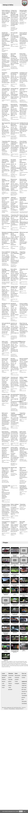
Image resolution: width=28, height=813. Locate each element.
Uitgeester (24, 685)
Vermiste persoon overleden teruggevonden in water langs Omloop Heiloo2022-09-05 (15, 574)
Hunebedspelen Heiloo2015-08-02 (24, 642)
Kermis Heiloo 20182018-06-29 (15, 623)
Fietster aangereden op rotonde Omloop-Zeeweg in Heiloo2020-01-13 (6, 614)
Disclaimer (6, 708)
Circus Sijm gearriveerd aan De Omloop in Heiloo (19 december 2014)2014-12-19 (15, 651)
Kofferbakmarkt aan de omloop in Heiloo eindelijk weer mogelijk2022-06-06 (15, 584)
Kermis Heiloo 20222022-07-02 (24, 573)
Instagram (17, 683)
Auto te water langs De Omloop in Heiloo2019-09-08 (15, 613)
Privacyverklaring (12, 708)
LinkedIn (16, 679)
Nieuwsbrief (17, 675)
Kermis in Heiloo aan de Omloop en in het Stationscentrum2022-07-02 (6, 584)
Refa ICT (21, 708)
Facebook (17, 677)
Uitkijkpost (24, 683)
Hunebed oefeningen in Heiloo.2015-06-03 (6, 650)
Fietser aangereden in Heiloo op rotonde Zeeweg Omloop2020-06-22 (24, 604)
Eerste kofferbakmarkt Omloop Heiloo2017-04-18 (24, 632)
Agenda (3, 677)
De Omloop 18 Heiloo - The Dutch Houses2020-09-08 (15, 604)
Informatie (24, 675)
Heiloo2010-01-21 (24, 650)
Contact (23, 677)
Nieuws (3, 681)
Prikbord (4, 679)
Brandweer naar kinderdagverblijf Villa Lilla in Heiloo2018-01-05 (6, 633)
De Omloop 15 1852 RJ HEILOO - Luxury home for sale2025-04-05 (24, 564)
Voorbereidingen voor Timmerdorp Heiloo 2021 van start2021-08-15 (24, 584)
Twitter (16, 681)
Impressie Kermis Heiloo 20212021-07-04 (15, 593)
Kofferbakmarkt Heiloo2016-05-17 (15, 642)
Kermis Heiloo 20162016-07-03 (6, 642)
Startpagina (4, 675)
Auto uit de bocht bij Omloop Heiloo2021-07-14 (6, 593)
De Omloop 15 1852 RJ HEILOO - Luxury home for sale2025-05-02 (6, 564)
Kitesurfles (24, 701)
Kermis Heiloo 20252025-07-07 (6, 554)
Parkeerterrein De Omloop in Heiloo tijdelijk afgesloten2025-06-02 (15, 555)
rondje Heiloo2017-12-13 (15, 632)
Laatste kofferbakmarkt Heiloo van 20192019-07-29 (6, 623)
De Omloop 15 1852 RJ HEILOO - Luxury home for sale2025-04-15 (15, 564)
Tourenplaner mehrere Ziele (24, 697)
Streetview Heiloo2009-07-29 (6, 660)
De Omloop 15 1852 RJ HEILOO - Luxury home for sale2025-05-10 (24, 555)
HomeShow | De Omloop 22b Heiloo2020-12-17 (6, 604)
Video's (3, 685)
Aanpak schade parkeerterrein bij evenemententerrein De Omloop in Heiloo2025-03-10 (6, 574)
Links (3, 683)
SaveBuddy (24, 703)
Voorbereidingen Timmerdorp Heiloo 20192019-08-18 (24, 613)
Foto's (3, 687)
